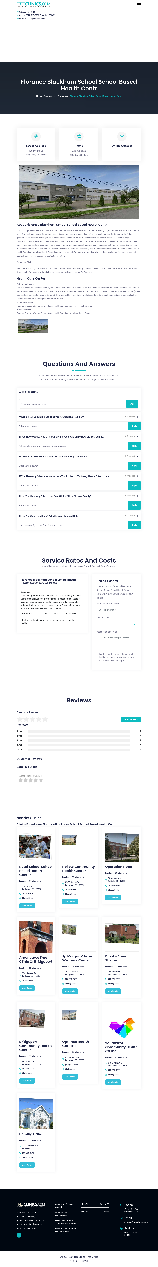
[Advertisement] (79, 42)
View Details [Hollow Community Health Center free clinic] (70, 901)
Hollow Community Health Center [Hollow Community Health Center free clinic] (78, 869)
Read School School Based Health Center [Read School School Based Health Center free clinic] (36, 871)
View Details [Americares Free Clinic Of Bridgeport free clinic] (27, 988)
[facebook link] (19, 1235)
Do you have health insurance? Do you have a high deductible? (54, 456)
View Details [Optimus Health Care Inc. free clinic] (70, 1077)
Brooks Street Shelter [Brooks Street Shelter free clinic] (116, 958)
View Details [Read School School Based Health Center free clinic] (27, 906)
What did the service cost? (109, 603)
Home (39, 96)
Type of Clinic (103, 617)
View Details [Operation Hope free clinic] (113, 897)
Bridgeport (63, 96)
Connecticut (50, 96)
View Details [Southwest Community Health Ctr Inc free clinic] (113, 1082)
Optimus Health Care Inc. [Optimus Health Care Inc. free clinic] (75, 1044)
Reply (134, 426)
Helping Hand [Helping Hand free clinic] (30, 1134)
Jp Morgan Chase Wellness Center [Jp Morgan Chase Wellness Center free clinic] (77, 958)
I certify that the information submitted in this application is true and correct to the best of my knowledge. (117, 657)
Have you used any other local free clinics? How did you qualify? (55, 496)
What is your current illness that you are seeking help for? (51, 416)
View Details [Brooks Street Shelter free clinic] (113, 991)
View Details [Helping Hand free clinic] (27, 1165)
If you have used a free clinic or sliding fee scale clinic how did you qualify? (61, 436)
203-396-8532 (79, 151)
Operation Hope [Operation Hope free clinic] (118, 867)
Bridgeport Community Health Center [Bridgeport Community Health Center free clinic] (35, 1046)
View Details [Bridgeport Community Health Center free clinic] (27, 1081)
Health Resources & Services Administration (66, 1222)
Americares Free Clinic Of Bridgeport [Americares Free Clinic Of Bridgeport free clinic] (35, 960)
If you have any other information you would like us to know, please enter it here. (64, 476)
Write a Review (131, 719)
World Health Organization (61, 1214)
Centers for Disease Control (64, 1206)
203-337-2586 (77, 155)
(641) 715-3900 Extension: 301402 (40, 15)
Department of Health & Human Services (65, 1230)
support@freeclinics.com (35, 18)
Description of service (107, 632)
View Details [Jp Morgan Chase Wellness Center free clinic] (70, 991)
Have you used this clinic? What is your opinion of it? (48, 516)
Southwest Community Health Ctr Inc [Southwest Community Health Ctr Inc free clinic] (121, 1047)
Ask (132, 404)
